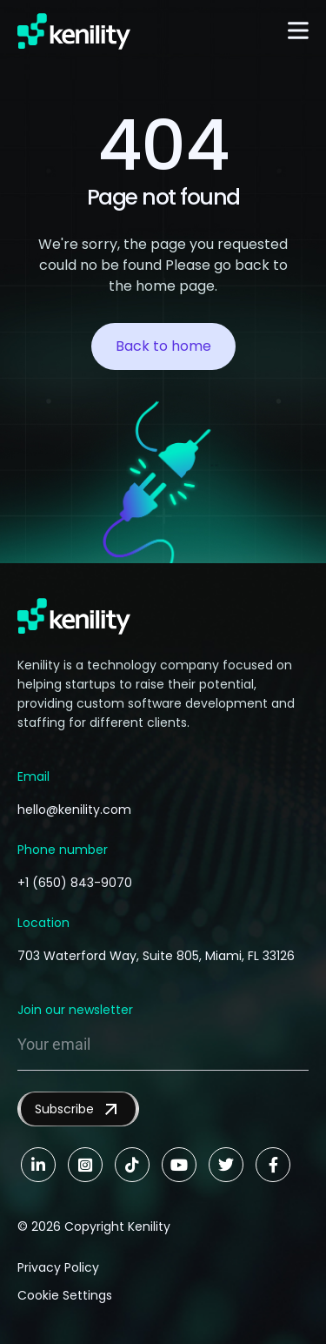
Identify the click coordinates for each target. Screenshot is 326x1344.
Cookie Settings (64, 1295)
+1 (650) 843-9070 (74, 882)
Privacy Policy (58, 1267)
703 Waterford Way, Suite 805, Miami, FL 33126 (156, 955)
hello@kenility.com (74, 809)
